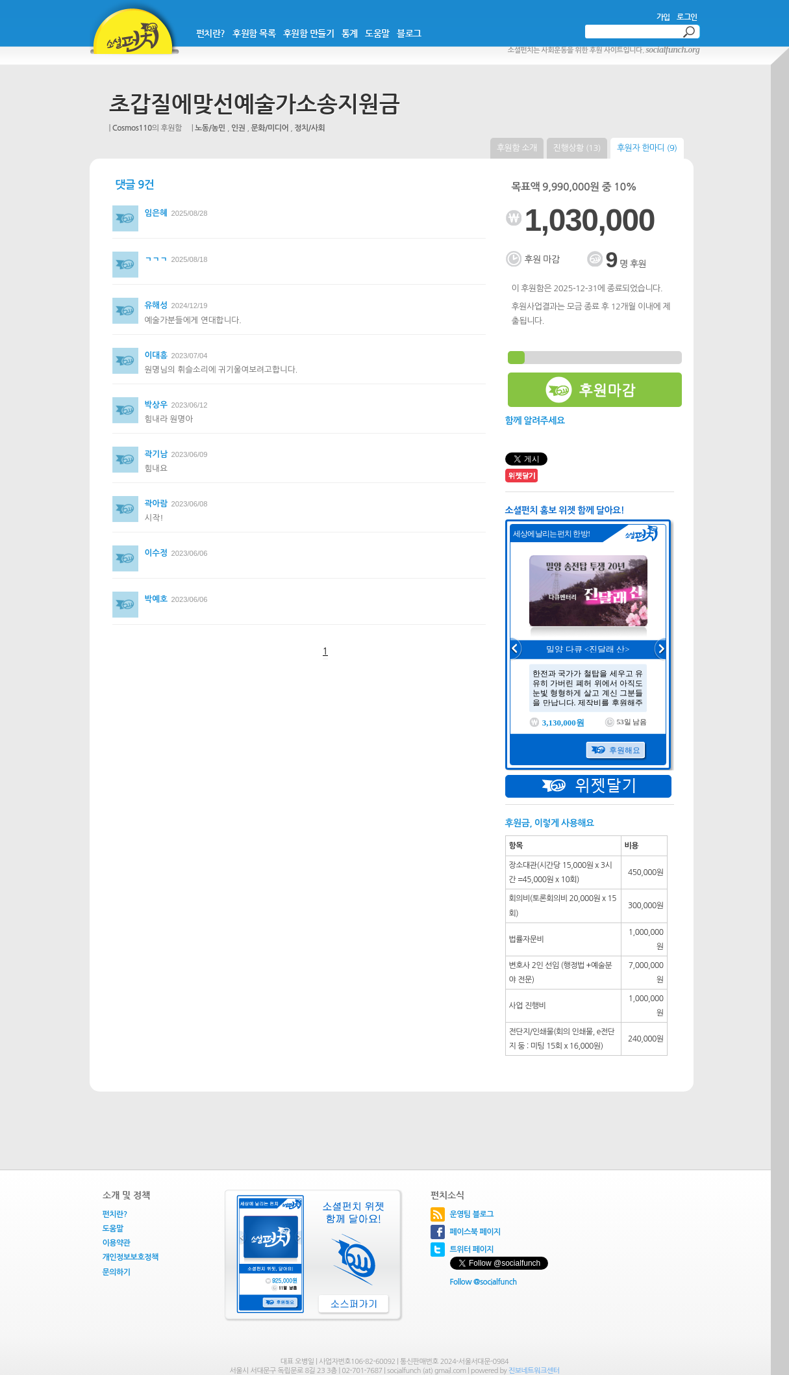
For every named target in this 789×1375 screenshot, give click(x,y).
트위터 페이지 (472, 1249)
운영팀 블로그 (472, 1214)
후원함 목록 (253, 33)
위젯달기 (588, 786)
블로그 (409, 33)
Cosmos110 (132, 128)
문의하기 (117, 1272)
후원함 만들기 (308, 33)
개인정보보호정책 (130, 1257)
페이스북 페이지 (475, 1232)
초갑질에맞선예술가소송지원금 (254, 103)
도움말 (377, 33)
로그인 (687, 16)
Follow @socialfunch (483, 1282)
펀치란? (210, 33)
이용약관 (117, 1243)
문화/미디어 (269, 128)
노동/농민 (210, 128)
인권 (238, 128)
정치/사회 (309, 128)
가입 (663, 16)
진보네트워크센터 (534, 1370)
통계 (350, 33)
